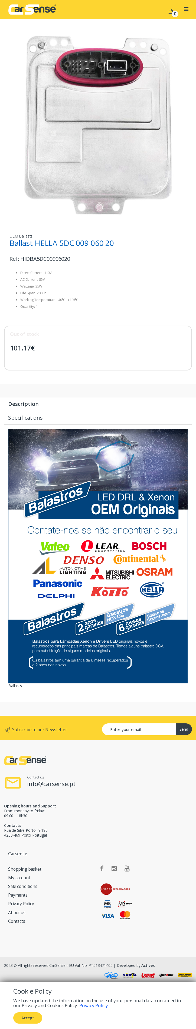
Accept (27, 1017)
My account (19, 878)
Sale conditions (22, 886)
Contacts (16, 921)
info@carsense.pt (51, 784)
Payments (18, 895)
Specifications (25, 417)
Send (183, 729)
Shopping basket (24, 869)
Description (23, 403)
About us (16, 913)
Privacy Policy (21, 904)
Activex (148, 965)
